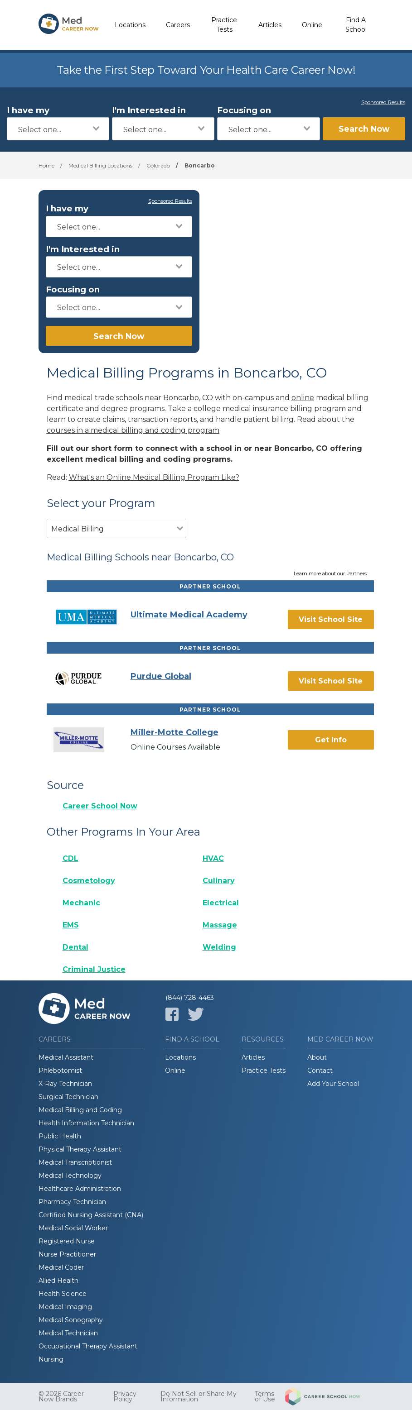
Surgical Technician (68, 1097)
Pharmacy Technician (72, 1202)
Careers (178, 25)
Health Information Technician (86, 1123)
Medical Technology (70, 1175)
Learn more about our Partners (330, 574)
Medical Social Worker (73, 1228)
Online (312, 25)
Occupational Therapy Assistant (88, 1346)
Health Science (63, 1294)
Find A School (356, 24)
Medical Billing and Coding (80, 1110)
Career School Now (100, 806)
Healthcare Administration (80, 1189)
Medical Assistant (66, 1057)
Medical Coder (61, 1267)
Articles (269, 25)
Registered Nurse (67, 1241)
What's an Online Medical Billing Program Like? (154, 477)
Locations (130, 25)
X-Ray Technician (65, 1084)
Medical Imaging (65, 1307)
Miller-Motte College (174, 732)
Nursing (51, 1359)
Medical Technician (68, 1333)
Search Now (364, 129)
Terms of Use (265, 1396)
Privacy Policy (124, 1396)
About (317, 1057)
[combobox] (58, 129)
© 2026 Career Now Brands (61, 1396)
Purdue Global (161, 676)
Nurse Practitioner (67, 1254)
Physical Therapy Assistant (80, 1149)
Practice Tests (224, 24)
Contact (320, 1070)
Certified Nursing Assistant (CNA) (91, 1215)
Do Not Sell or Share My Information (198, 1396)
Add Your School (333, 1084)
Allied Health (58, 1280)
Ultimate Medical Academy (189, 615)
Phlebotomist (60, 1070)
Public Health (60, 1136)
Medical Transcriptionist (75, 1162)
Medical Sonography (71, 1320)
